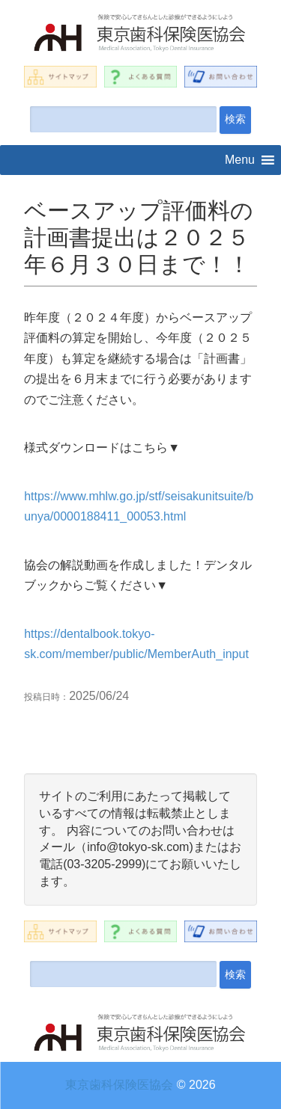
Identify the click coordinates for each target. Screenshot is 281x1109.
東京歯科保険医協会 (119, 1084)
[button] (240, 160)
